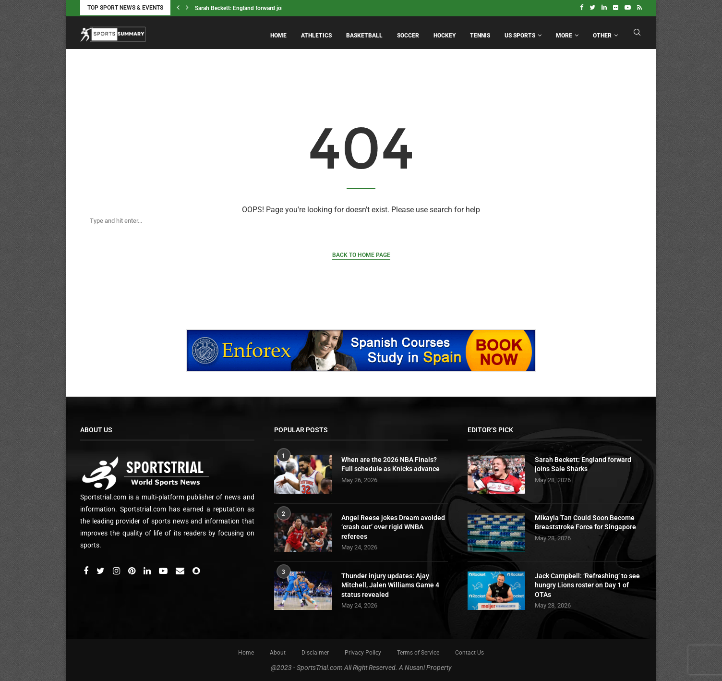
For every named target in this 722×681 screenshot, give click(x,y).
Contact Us (469, 651)
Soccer (408, 34)
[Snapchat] (196, 570)
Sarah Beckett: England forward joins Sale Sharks (257, 8)
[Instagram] (117, 570)
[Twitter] (592, 7)
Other (602, 34)
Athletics (316, 34)
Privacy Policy (363, 651)
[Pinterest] (132, 570)
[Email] (180, 570)
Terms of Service (418, 651)
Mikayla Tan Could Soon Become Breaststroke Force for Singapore (585, 521)
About (278, 651)
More (564, 34)
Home (278, 34)
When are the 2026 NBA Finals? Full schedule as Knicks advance (390, 463)
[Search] (351, 219)
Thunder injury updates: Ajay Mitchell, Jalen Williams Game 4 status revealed (390, 584)
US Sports (520, 34)
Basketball (364, 34)
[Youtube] (628, 7)
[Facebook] (581, 7)
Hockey (444, 34)
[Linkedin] (604, 7)
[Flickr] (615, 7)
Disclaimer (315, 651)
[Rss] (639, 7)
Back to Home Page (361, 254)
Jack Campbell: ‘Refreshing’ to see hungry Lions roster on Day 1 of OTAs (587, 584)
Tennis (480, 34)
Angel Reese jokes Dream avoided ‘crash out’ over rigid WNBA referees (393, 525)
